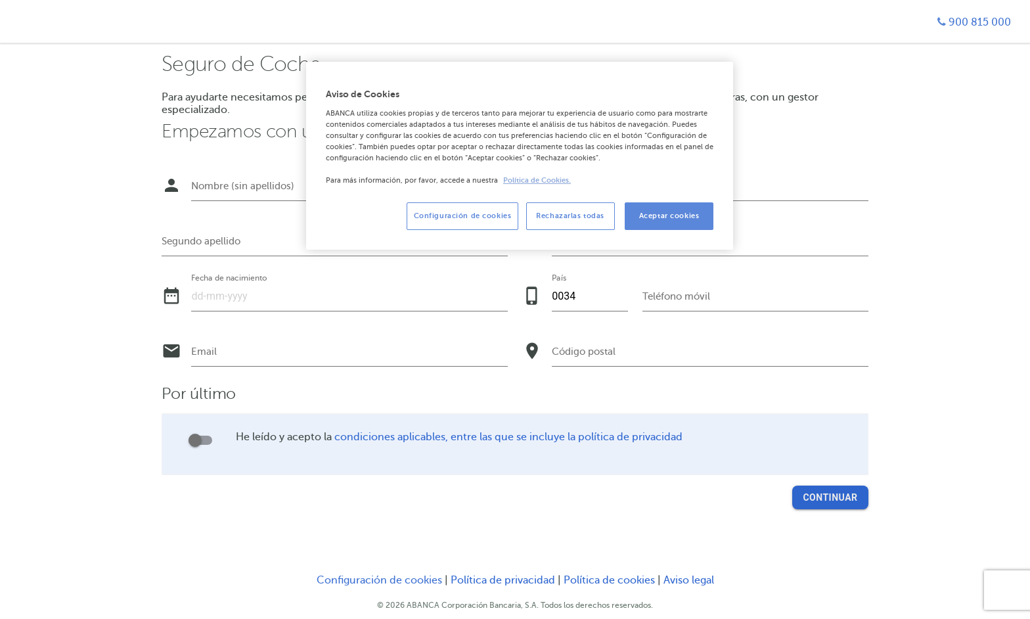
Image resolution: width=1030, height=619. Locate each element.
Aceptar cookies (669, 216)
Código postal (584, 351)
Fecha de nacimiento (229, 277)
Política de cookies (611, 580)
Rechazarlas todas (570, 216)
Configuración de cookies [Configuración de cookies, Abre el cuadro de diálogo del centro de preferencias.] (463, 216)
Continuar (830, 497)
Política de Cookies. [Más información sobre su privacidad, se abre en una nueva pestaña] (537, 180)
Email (204, 351)
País (559, 277)
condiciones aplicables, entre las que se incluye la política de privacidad (508, 437)
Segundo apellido (201, 241)
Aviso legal (688, 580)
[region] (519, 156)
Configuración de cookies (379, 580)
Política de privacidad (504, 580)
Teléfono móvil (676, 296)
